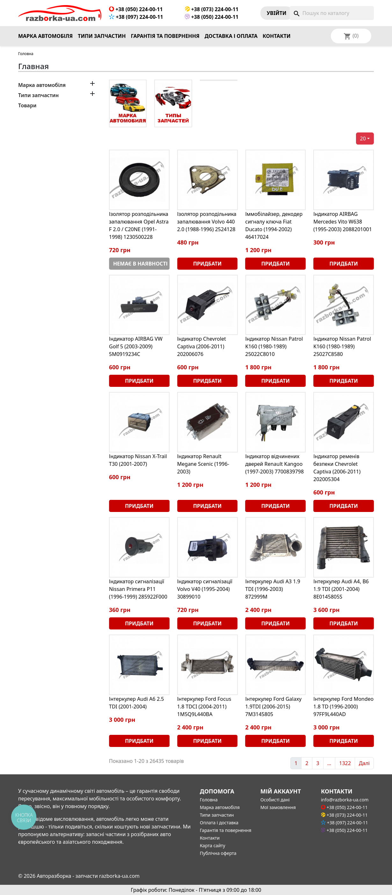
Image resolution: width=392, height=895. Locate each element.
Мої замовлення (278, 807)
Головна (209, 800)
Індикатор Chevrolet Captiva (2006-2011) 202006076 (201, 346)
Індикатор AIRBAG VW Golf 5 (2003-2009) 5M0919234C (136, 346)
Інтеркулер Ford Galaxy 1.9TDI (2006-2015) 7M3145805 (273, 706)
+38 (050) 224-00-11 (136, 9)
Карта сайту (212, 845)
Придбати (207, 263)
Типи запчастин (102, 35)
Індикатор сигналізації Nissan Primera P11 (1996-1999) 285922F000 (138, 589)
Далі (364, 763)
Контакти (277, 35)
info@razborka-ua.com (344, 800)
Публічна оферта (218, 853)
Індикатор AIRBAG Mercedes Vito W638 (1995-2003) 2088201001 (342, 221)
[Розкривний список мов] (359, 36)
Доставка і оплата (231, 35)
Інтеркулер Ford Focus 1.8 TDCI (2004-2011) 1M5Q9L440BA (204, 706)
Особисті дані (275, 800)
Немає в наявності (140, 263)
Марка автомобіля (45, 35)
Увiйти (277, 13)
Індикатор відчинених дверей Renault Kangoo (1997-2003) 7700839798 (274, 464)
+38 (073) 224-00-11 (212, 9)
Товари (27, 105)
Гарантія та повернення (165, 35)
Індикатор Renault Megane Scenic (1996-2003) (203, 464)
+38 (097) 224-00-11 (136, 16)
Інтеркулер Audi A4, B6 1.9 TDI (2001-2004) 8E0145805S (341, 589)
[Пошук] (332, 13)
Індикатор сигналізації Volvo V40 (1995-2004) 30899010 (204, 589)
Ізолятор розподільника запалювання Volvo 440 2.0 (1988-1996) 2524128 (206, 221)
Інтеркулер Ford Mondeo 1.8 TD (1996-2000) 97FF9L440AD (343, 706)
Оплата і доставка (219, 823)
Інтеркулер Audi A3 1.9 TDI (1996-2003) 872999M (273, 589)
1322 (345, 763)
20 (363, 138)
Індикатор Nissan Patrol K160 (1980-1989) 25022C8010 (274, 346)
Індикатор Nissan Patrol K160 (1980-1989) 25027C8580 (342, 346)
